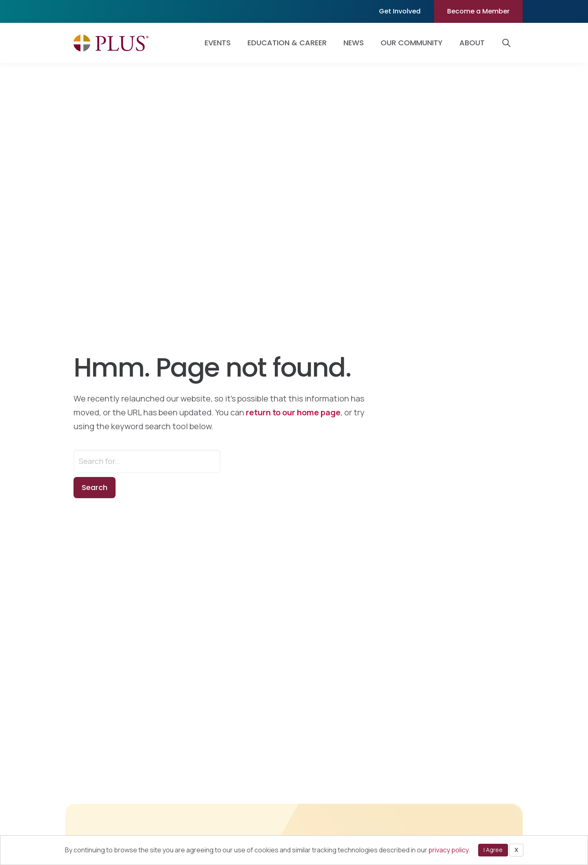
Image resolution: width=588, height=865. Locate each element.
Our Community (412, 43)
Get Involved (400, 11)
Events (218, 43)
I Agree (493, 850)
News (353, 43)
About (472, 43)
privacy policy (448, 849)
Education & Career (287, 43)
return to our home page (293, 412)
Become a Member (478, 11)
